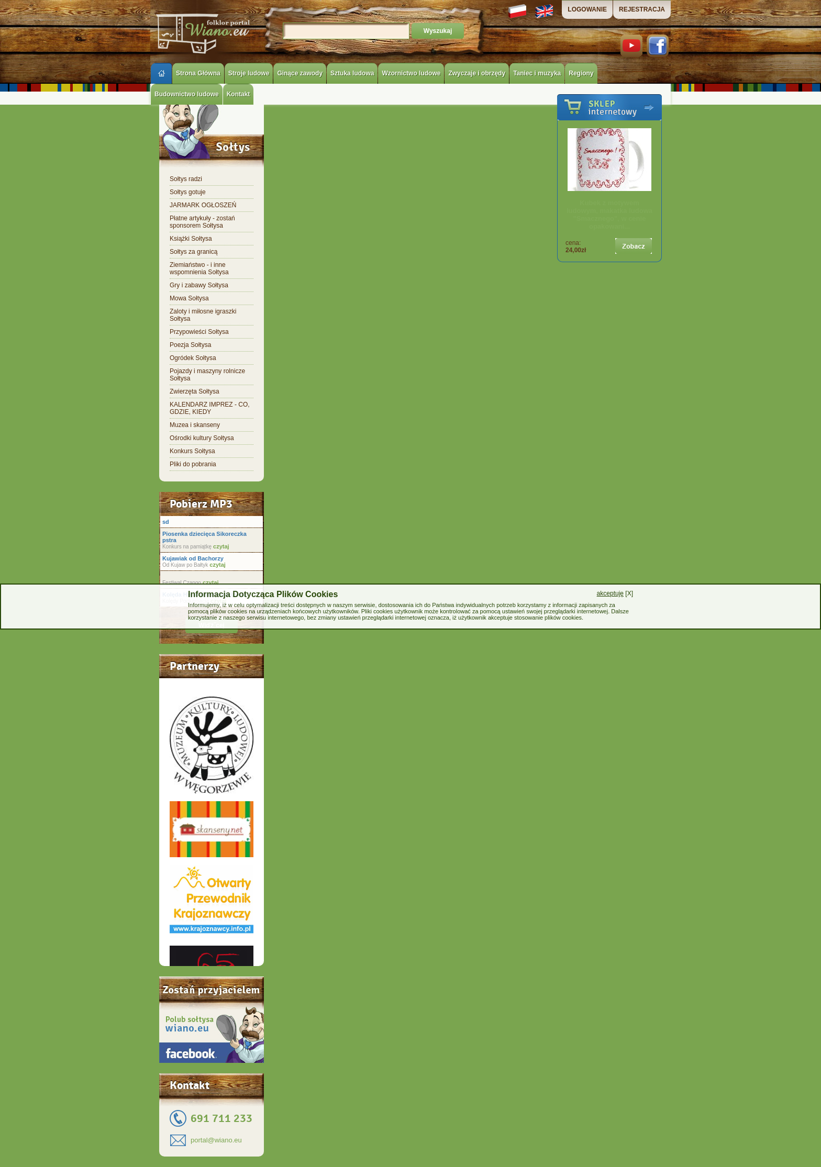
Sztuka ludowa (352, 73)
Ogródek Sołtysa (193, 358)
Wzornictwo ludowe (411, 73)
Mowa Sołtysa (189, 298)
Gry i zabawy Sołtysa (199, 285)
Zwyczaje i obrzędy (476, 73)
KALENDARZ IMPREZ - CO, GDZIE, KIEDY (210, 408)
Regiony (581, 73)
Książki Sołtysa (191, 238)
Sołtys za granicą (193, 251)
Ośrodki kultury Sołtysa (202, 438)
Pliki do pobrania (193, 464)
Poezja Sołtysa (190, 345)
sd (165, 522)
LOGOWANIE (587, 9)
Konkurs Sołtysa (192, 451)
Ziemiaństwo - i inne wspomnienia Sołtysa (199, 268)
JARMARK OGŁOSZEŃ (203, 205)
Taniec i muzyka (537, 73)
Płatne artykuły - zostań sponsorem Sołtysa (202, 222)
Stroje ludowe (249, 73)
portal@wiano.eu (216, 1140)
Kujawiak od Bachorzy (193, 558)
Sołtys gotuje (188, 192)
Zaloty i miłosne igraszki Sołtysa (203, 315)
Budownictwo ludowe (186, 94)
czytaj (220, 546)
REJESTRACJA (642, 9)
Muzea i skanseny (195, 425)
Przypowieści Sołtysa (199, 331)
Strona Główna (198, 73)
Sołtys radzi (186, 179)
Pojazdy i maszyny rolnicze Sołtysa (207, 374)
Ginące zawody (300, 73)
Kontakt (238, 94)
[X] (615, 593)
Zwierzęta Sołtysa (194, 391)
